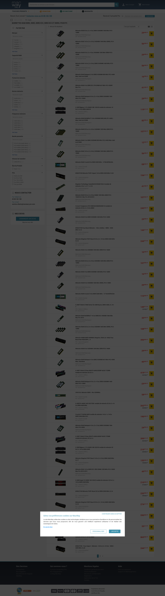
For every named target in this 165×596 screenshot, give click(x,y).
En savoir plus (47, 527)
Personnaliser (98, 531)
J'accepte (114, 531)
